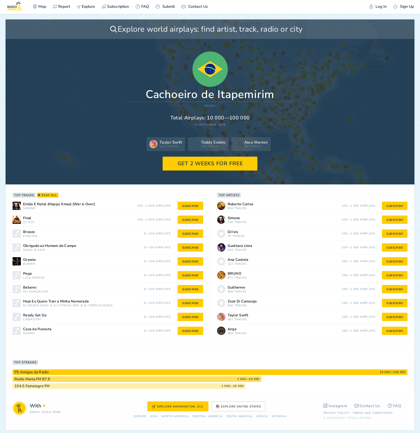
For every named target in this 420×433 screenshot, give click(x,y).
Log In (378, 6)
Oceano (29, 259)
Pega (27, 273)
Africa (262, 416)
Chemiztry (32, 319)
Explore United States (238, 407)
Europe (140, 416)
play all (47, 195)
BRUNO (234, 273)
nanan (29, 333)
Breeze (29, 232)
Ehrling (30, 236)
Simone (29, 208)
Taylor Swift (238, 315)
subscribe (190, 206)
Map (39, 6)
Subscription (115, 6)
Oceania (279, 416)
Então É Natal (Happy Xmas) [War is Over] (59, 204)
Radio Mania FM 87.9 (32, 379)
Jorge (232, 329)
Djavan (29, 264)
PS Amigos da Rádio (31, 372)
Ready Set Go (34, 315)
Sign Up (403, 6)
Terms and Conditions (373, 413)
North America (174, 416)
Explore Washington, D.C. (178, 407)
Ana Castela (238, 259)
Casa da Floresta (37, 329)
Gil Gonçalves (35, 291)
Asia (154, 416)
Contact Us (195, 6)
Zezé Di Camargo (242, 301)
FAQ (142, 6)
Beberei (29, 287)
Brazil (210, 106)
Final (27, 218)
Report (61, 6)
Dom (41, 250)
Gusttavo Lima (240, 245)
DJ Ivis (28, 222)
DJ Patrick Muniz (98, 305)
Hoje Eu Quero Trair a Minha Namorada (56, 301)
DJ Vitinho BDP (66, 305)
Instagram (335, 406)
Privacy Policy (336, 413)
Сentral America (207, 416)
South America (239, 416)
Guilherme (236, 287)
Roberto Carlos (241, 204)
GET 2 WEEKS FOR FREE (210, 163)
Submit (165, 6)
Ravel (28, 250)
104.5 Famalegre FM (32, 386)
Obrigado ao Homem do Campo (49, 245)
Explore (86, 6)
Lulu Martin (34, 277)
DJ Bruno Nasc (36, 305)
